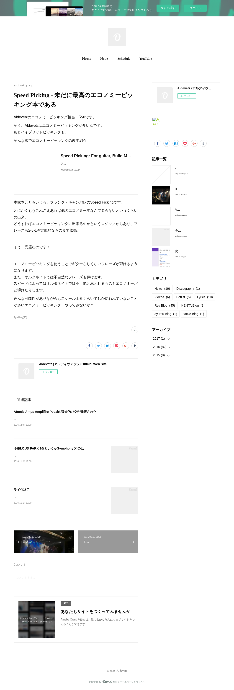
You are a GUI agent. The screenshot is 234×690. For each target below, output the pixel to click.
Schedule (124, 58)
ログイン (195, 8)
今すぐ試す (168, 8)
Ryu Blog (164, 305)
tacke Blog (193, 314)
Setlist (183, 297)
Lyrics (205, 297)
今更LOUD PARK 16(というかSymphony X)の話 (49, 448)
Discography (188, 288)
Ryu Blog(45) (20, 317)
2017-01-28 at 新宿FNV (191, 168)
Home (86, 58)
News (104, 58)
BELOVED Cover (187, 189)
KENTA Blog (193, 305)
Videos (162, 297)
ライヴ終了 (22, 490)
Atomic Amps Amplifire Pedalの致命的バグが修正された (55, 411)
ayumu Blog (165, 314)
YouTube (145, 58)
